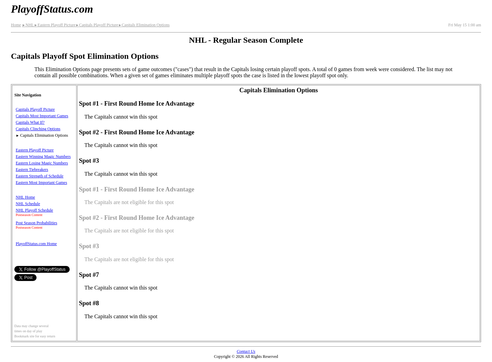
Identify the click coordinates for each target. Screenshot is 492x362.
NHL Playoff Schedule (34, 210)
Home (16, 25)
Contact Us (246, 351)
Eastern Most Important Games (41, 182)
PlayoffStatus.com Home (36, 243)
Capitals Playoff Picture (97, 25)
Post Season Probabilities (36, 222)
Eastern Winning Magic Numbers (43, 156)
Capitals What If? (30, 122)
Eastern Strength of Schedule (40, 176)
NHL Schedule (28, 203)
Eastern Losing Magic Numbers (42, 163)
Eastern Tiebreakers (32, 169)
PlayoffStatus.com (52, 9)
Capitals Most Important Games (42, 115)
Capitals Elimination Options (143, 25)
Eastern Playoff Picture (55, 25)
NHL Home (25, 197)
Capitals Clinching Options (38, 128)
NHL (28, 25)
